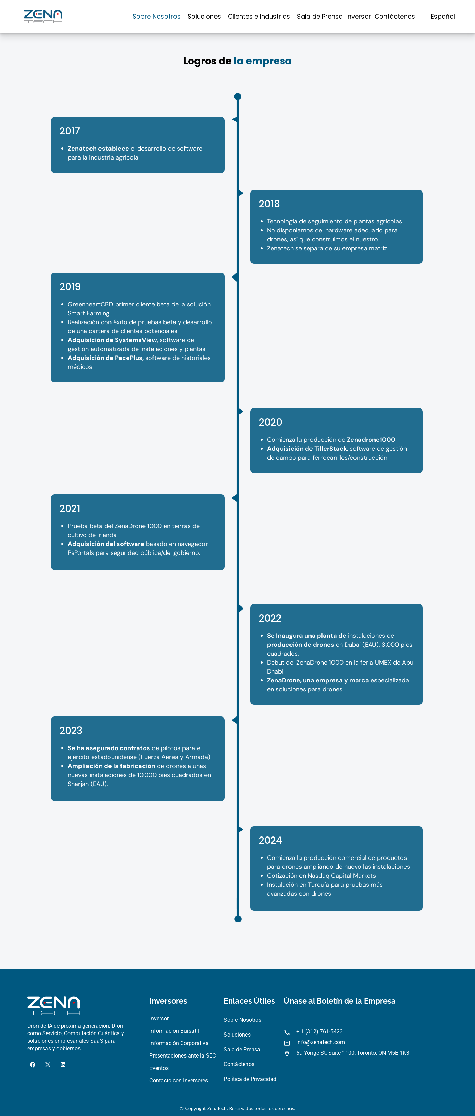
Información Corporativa (179, 1043)
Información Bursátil (174, 1031)
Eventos (159, 1068)
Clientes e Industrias (259, 16)
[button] (158, 16)
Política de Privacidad (250, 1079)
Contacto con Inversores (178, 1080)
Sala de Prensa (320, 16)
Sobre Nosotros (157, 16)
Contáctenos (394, 16)
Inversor (358, 16)
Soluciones (204, 16)
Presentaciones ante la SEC (182, 1055)
